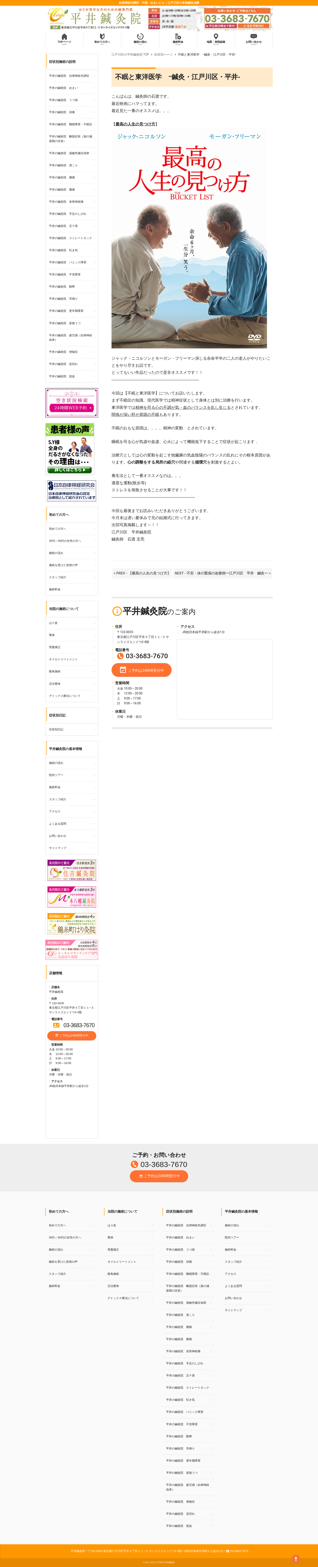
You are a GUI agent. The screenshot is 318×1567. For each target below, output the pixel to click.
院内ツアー (56, 775)
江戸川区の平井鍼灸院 (165, 1562)
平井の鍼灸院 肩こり (63, 165)
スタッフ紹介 (57, 577)
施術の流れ (56, 553)
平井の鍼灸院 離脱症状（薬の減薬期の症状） (70, 139)
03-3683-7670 (74, 1025)
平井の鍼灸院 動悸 (62, 286)
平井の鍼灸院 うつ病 (63, 100)
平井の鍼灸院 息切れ (63, 364)
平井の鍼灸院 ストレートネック (70, 238)
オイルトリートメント (63, 659)
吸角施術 (55, 671)
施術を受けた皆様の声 (63, 565)
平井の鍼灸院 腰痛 (62, 177)
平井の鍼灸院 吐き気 (63, 250)
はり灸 (53, 623)
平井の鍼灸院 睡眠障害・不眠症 (70, 124)
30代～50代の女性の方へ (65, 540)
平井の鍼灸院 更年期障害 (66, 310)
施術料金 (55, 589)
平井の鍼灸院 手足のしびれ (67, 213)
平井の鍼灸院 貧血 (62, 376)
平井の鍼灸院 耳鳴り (63, 298)
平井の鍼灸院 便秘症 (63, 351)
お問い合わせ (57, 836)
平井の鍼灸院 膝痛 (62, 189)
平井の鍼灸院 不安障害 (65, 274)
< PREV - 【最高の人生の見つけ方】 (142, 573)
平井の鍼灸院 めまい (63, 88)
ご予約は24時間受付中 (71, 1036)
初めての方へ (57, 528)
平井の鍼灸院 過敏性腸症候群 (69, 153)
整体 (52, 635)
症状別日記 (56, 729)
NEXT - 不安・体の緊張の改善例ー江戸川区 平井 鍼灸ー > (223, 573)
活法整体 (55, 683)
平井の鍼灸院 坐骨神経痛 (66, 201)
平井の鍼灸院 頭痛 (62, 112)
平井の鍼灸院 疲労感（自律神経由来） (70, 338)
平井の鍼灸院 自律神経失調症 (69, 75)
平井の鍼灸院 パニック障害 (67, 262)
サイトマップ (57, 848)
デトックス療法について (65, 695)
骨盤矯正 (55, 647)
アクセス (55, 811)
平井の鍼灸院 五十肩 (63, 226)
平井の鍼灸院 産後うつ (65, 323)
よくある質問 (57, 823)
